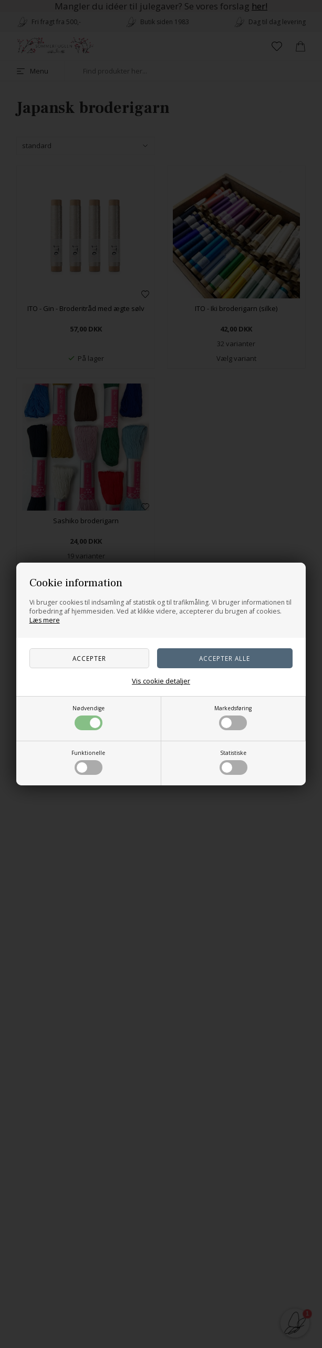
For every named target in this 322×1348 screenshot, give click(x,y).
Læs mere (44, 620)
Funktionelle (88, 762)
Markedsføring (233, 717)
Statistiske (233, 762)
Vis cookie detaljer (161, 681)
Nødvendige (88, 717)
